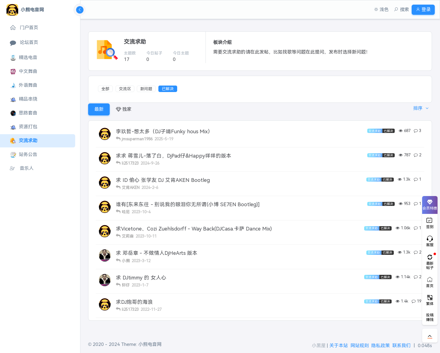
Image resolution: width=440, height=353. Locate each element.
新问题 (146, 88)
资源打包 (23, 127)
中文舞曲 (23, 71)
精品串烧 (23, 99)
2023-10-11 (146, 236)
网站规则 (359, 345)
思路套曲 (23, 113)
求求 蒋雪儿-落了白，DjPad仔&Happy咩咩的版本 (173, 155)
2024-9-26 (150, 163)
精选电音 (23, 57)
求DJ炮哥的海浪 (134, 302)
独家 (124, 109)
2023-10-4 (141, 212)
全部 (105, 88)
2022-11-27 (151, 309)
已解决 (168, 88)
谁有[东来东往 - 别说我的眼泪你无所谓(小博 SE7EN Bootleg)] (188, 204)
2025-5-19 (163, 139)
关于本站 (338, 345)
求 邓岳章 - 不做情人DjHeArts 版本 (157, 253)
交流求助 (23, 141)
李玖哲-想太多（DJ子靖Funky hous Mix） (164, 131)
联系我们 (401, 345)
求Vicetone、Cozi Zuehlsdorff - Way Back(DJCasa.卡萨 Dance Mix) (194, 228)
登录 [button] (420, 9)
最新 (99, 109)
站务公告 (23, 154)
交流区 (125, 88)
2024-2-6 (149, 187)
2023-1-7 (140, 285)
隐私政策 (380, 345)
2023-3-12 (141, 261)
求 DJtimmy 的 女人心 (141, 277)
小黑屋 (319, 345)
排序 (416, 109)
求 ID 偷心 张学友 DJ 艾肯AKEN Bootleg (163, 180)
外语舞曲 (23, 85)
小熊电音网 (149, 344)
